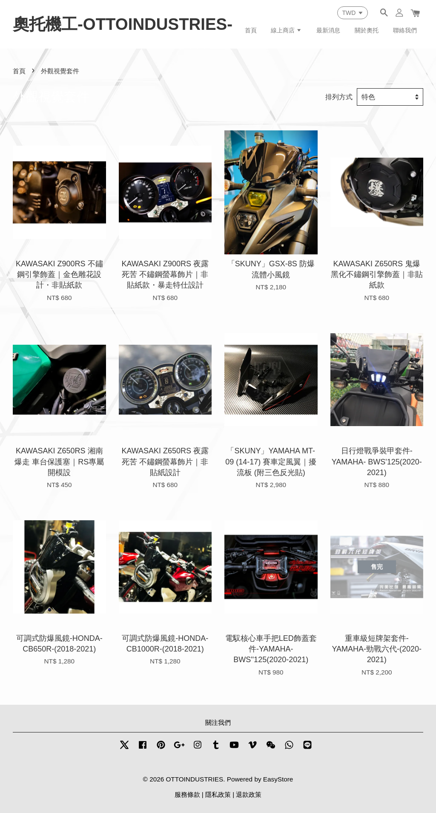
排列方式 (339, 97)
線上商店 (286, 30)
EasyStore (278, 779)
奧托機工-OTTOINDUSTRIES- (122, 24)
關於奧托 (367, 30)
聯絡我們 (405, 30)
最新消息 (328, 30)
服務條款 (187, 794)
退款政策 (248, 794)
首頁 (251, 30)
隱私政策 (218, 794)
